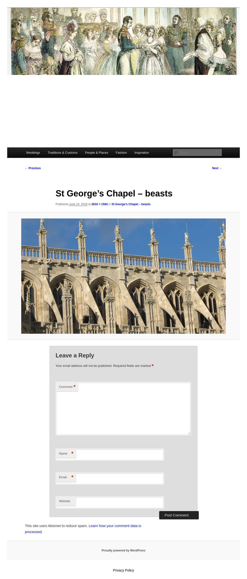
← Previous (33, 168)
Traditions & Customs (63, 152)
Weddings (33, 152)
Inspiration (141, 152)
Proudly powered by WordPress (123, 550)
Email (66, 477)
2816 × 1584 (99, 204)
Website (64, 501)
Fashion (121, 152)
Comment (67, 387)
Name (66, 453)
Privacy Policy (123, 570)
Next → (217, 168)
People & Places (96, 152)
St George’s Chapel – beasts (131, 204)
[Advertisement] (123, 111)
